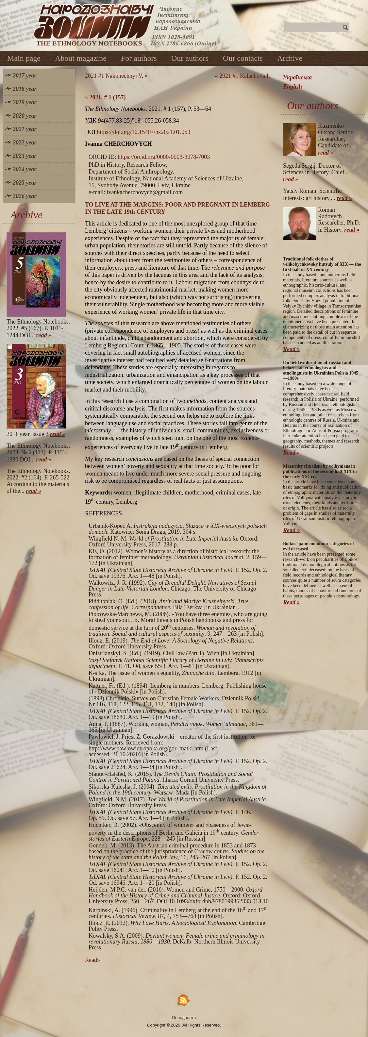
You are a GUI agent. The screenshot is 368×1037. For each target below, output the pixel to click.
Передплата (184, 1017)
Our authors (190, 58)
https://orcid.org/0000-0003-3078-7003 (164, 157)
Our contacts (243, 58)
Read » (291, 349)
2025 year (24, 182)
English (292, 86)
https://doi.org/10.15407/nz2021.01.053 (144, 132)
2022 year (24, 142)
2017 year (24, 75)
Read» (92, 960)
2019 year (24, 102)
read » (44, 335)
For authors (139, 58)
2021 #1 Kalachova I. (244, 76)
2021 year (24, 129)
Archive (289, 58)
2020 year (24, 115)
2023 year (24, 156)
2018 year (24, 89)
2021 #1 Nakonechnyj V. (114, 76)
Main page (24, 58)
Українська (297, 77)
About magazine (81, 58)
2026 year (24, 196)
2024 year (24, 169)
